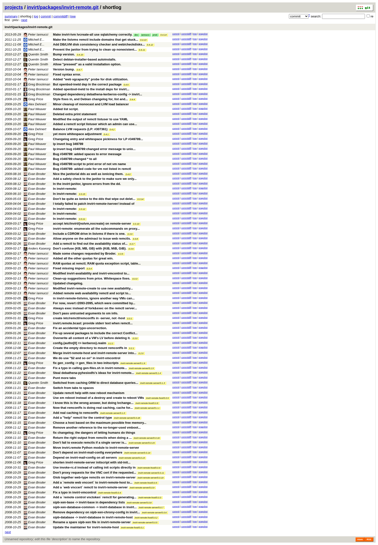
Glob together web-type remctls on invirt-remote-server (94, 477)
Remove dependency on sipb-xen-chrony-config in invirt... (97, 512)
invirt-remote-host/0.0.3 (150, 497)
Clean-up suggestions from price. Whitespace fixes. (91, 278)
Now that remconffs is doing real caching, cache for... (93, 407)
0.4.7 (79, 69)
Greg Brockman (36, 84)
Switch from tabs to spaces (73, 388)
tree (73, 16)
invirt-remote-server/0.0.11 (151, 473)
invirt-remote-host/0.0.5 (145, 483)
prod (155, 35)
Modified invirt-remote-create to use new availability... (93, 288)
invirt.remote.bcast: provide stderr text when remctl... (93, 323)
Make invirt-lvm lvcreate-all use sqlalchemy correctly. (92, 34)
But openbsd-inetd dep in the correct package (87, 84)
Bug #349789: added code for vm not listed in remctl (92, 169)
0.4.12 (150, 45)
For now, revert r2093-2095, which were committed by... (94, 303)
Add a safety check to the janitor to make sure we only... (95, 179)
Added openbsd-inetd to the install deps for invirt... (91, 89)
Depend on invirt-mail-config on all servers (85, 457)
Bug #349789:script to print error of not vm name (89, 164)
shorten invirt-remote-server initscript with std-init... (92, 462)
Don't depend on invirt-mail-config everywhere (87, 452)
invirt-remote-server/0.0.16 (147, 438)
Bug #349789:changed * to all (75, 159)
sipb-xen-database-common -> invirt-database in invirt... (95, 507)
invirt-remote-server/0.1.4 (148, 373)
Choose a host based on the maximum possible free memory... (100, 422)
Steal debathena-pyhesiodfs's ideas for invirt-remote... (94, 373)
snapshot (203, 34)
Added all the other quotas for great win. (83, 258)
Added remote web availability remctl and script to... (92, 293)
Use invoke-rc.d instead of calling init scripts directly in (94, 467)
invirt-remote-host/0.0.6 (149, 468)
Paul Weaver (34, 109)
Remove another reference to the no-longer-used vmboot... (97, 427)
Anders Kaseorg (37, 248)
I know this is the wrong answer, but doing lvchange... (93, 403)
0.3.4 (89, 268)
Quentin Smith (35, 54)
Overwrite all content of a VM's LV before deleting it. (92, 338)
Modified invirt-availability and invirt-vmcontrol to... (91, 273)
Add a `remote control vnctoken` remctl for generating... (95, 497)
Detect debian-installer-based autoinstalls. (84, 59)
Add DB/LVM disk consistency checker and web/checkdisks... (99, 44)
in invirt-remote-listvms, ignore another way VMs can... (94, 298)
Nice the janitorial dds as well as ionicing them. (88, 174)
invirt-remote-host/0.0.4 (109, 493)
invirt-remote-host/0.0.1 (132, 527)
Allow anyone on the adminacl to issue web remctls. (92, 238)
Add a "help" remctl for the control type (82, 417)
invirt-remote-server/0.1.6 (133, 363)
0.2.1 (131, 348)
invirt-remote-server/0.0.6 (154, 512)
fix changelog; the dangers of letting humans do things (94, 432)
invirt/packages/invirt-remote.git (63, 7)
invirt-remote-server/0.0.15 (142, 443)
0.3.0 (134, 338)
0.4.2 (112, 129)
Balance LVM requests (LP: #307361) (80, 129)
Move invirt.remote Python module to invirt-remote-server (96, 447)
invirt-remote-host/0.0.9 (157, 398)
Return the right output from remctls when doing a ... (93, 437)
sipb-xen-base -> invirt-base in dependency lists (89, 502)
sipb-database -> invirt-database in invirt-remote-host (93, 517)
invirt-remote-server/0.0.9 (142, 487)
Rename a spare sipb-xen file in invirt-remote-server (92, 522)
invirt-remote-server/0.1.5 (141, 368)
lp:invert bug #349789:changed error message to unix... (94, 149)
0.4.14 (163, 35)
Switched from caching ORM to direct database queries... (96, 383)
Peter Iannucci (35, 34)
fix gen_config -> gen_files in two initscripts (86, 363)
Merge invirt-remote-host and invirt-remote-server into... (95, 353)
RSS (369, 539)
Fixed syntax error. (67, 74)
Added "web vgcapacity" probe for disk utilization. (90, 79)
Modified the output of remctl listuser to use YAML (90, 119)
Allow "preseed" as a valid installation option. (87, 64)
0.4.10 (80, 54)
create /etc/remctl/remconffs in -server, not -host (89, 318)
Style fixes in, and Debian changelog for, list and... (91, 99)
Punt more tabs (64, 378)
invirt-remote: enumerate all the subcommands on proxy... (96, 228)
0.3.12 (82, 209)
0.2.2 (110, 343)
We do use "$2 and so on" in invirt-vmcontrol (86, 358)
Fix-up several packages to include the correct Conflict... (95, 333)
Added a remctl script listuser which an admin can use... (95, 124)
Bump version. (64, 54)
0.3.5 (120, 254)
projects (14, 7)
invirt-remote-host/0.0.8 (147, 403)
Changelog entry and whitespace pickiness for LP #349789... (98, 139)
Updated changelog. (68, 283)
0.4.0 (128, 174)
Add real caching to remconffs (75, 413)
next (24, 20)
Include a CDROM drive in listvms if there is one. (89, 233)
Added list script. (65, 109)
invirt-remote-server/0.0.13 (132, 458)
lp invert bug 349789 (68, 144)
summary (11, 16)
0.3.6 (131, 249)
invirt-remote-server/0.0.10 (150, 478)
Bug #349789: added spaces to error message (87, 154)
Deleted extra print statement (74, 114)
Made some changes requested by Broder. (84, 253)
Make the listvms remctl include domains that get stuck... (96, 39)
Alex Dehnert (34, 104)
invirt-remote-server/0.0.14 (137, 453)
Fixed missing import (69, 268)
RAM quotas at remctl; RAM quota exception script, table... (97, 263)
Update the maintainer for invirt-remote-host (86, 527)
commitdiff (60, 16)
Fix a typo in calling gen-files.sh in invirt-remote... (90, 368)
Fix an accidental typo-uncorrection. (80, 328)
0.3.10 (136, 224)
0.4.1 (106, 134)
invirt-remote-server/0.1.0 (112, 413)
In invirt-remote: (65, 188)
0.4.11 (142, 50)
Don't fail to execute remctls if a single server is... (90, 442)
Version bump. (64, 69)
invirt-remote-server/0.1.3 (152, 383)
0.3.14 (140, 199)
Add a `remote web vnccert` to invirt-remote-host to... (93, 482)
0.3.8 (135, 239)
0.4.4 (132, 99)
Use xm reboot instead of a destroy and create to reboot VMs (98, 398)
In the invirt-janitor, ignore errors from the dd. (87, 184)
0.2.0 (141, 353)
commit (46, 16)
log (36, 16)
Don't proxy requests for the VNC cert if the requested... (95, 472)
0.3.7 (132, 244)
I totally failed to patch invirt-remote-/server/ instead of (93, 203)
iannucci (145, 35)
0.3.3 (134, 279)
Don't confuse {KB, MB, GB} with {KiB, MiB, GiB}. (90, 248)
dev (136, 35)
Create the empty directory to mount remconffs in (90, 348)
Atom (360, 539)
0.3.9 (130, 234)
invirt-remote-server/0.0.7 (151, 507)
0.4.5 (126, 84)
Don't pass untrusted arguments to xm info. (85, 313)
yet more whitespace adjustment (77, 134)
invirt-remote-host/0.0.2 (146, 517)
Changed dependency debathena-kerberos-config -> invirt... (97, 94)
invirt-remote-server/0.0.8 (139, 502)
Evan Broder (34, 174)
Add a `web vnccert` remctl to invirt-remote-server (90, 487)
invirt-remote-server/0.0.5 (145, 522)
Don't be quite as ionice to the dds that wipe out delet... (94, 199)
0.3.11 (82, 219)
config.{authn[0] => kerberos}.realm (79, 343)
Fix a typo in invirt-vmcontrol (74, 492)
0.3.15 (82, 194)
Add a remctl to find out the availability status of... (90, 243)
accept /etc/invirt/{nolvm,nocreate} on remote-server (92, 223)
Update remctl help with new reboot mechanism (88, 393)
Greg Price (33, 99)
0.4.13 (143, 40)
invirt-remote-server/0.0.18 (127, 418)
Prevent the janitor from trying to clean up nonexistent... (95, 49)
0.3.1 (129, 318)
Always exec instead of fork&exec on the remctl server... (95, 308)
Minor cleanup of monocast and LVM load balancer (91, 104)
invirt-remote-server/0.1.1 (147, 408)
